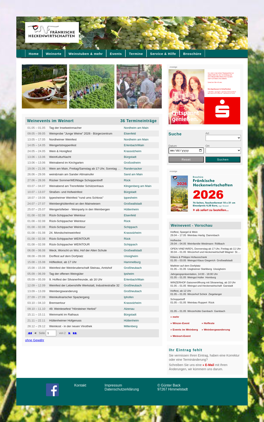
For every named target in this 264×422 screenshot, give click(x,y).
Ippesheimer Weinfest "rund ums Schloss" (76, 197)
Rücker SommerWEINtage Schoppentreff (75, 180)
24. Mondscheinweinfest (64, 232)
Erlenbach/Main (134, 145)
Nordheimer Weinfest (62, 139)
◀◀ (30, 333)
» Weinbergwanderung (216, 329)
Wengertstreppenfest (62, 145)
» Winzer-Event (179, 323)
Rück (127, 180)
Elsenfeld (130, 133)
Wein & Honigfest (60, 151)
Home (34, 54)
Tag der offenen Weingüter (66, 273)
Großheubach (133, 267)
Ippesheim (130, 197)
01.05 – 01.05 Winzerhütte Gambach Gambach (197, 311)
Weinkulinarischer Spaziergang (69, 297)
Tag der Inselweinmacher (65, 127)
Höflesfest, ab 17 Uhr (62, 262)
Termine (136, 54)
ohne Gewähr (34, 340)
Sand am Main (133, 174)
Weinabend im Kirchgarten (66, 162)
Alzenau (129, 308)
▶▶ (75, 333)
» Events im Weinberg (184, 329)
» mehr (174, 316)
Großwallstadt (133, 203)
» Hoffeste (208, 323)
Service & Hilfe (163, 54)
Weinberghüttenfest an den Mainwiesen (74, 203)
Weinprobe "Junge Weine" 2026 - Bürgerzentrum (80, 133)
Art (207, 133)
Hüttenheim (131, 209)
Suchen (223, 159)
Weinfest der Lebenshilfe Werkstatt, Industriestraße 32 (84, 285)
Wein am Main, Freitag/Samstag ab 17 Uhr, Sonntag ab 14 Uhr (89, 168)
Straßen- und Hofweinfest (65, 192)
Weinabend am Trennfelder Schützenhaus (76, 186)
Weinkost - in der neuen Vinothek (70, 326)
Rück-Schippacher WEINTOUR (69, 238)
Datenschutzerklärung (123, 389)
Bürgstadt (130, 157)
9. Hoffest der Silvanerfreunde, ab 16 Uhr (75, 279)
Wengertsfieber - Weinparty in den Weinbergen (79, 209)
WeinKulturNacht (60, 157)
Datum (173, 146)
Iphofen (129, 297)
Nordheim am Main (136, 127)
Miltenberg (131, 326)
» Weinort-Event (180, 335)
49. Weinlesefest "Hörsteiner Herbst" (72, 308)
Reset (186, 159)
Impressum (115, 385)
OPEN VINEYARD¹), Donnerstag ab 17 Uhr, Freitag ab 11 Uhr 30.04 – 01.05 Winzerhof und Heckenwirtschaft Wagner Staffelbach (208, 250)
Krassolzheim (132, 151)
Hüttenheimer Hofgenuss (65, 320)
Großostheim (132, 162)
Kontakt (81, 385)
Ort (208, 146)
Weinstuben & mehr (86, 54)
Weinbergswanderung (63, 291)
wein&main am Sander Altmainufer (71, 174)
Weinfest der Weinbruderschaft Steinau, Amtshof (80, 267)
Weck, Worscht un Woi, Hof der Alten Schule (78, 250)
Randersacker (133, 168)
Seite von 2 (52, 333)
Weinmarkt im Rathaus (64, 314)
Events (116, 54)
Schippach (131, 227)
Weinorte (53, 54)
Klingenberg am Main (137, 186)
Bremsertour (57, 302)
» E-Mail (208, 365)
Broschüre (192, 54)
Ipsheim (129, 273)
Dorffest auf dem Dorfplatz (66, 256)
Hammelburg (132, 262)
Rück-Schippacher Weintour (67, 215)
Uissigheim (131, 256)
